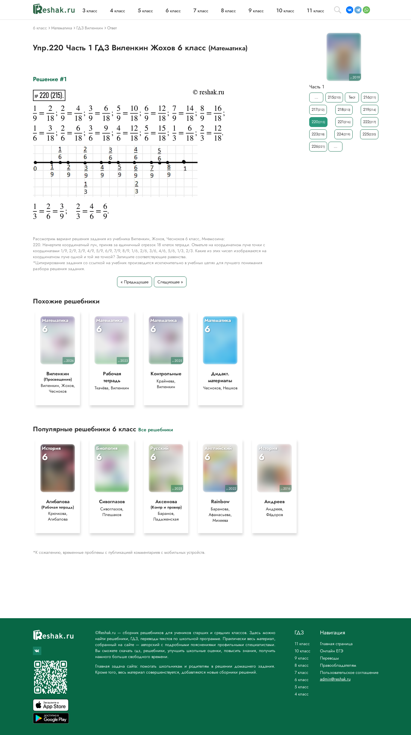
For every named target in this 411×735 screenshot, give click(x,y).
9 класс (302, 658)
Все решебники (155, 429)
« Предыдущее (134, 282)
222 (369, 122)
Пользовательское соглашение (349, 672)
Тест (351, 97)
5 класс (302, 687)
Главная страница (336, 644)
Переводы (329, 658)
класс (89, 11)
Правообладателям (338, 665)
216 (369, 97)
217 (318, 109)
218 (343, 109)
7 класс (301, 672)
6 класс (302, 680)
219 (369, 109)
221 (344, 122)
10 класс (302, 651)
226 (318, 146)
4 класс (302, 694)
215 (333, 97)
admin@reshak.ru (335, 679)
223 (318, 134)
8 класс (302, 665)
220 (318, 122)
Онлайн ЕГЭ (331, 651)
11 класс (302, 644)
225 (369, 134)
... (316, 97)
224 (343, 134)
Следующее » (170, 282)
